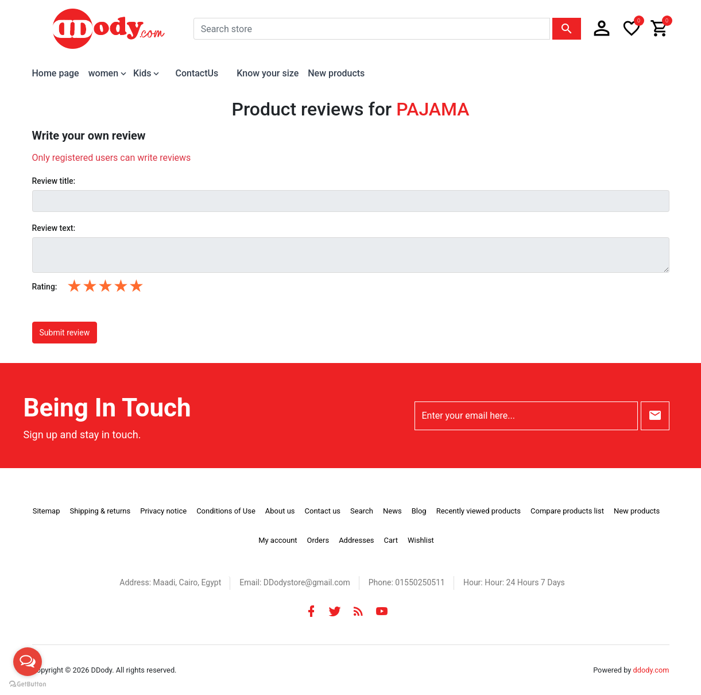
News (392, 511)
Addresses (356, 540)
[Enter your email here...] (526, 415)
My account (277, 540)
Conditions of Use (225, 511)
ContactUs (196, 73)
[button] (601, 29)
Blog (419, 511)
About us (280, 511)
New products (336, 73)
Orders (318, 540)
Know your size (268, 73)
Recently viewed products (478, 511)
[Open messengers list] (27, 661)
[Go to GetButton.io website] (27, 683)
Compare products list (567, 511)
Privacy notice (163, 511)
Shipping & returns (99, 511)
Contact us (323, 511)
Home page (55, 73)
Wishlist (421, 540)
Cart (391, 540)
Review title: (54, 181)
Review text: (54, 228)
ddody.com (651, 670)
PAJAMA (432, 109)
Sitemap (46, 511)
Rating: (44, 286)
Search (361, 511)
